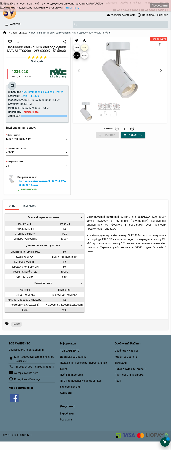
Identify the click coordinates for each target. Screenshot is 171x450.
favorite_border (10, 42)
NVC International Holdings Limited (81, 380)
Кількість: (109, 128)
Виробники (67, 413)
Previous (78, 70)
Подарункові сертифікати (130, 368)
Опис (12, 205)
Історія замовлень (126, 356)
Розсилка (66, 419)
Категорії (15, 24)
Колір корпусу (14, 135)
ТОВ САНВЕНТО (69, 350)
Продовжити (160, 5)
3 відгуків (37, 61)
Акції (118, 380)
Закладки (121, 362)
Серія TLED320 (19, 32)
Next (161, 70)
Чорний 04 (76, 57)
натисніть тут (72, 7)
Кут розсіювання (15, 162)
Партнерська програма (129, 374)
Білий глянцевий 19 (76, 49)
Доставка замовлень (73, 356)
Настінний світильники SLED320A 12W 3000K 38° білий (42, 185)
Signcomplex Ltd (70, 386)
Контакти (66, 392)
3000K (84, 48)
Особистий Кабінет (126, 350)
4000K (84, 55)
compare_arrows (18, 42)
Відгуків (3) (30, 205)
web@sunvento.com (121, 15)
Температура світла (17, 148)
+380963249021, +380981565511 (34, 366)
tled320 (16, 324)
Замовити (132, 135)
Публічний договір (71, 374)
